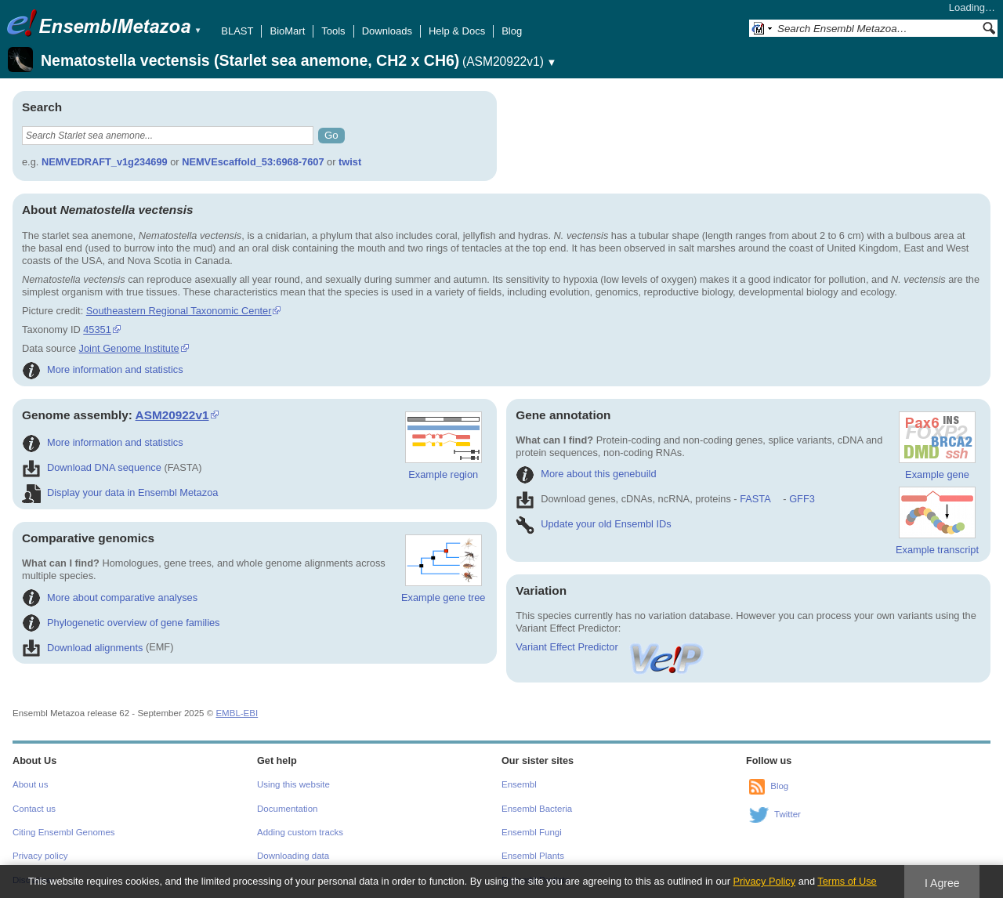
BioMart (287, 31)
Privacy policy (40, 855)
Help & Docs (457, 31)
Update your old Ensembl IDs (593, 524)
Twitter (787, 814)
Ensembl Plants (533, 855)
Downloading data (293, 855)
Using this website (293, 784)
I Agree (942, 883)
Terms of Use (846, 881)
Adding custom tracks (300, 832)
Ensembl (519, 784)
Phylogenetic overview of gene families (121, 622)
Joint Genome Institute (129, 348)
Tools (333, 31)
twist (350, 162)
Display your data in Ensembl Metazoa (120, 492)
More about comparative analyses (109, 597)
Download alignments (82, 648)
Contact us (34, 808)
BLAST (237, 31)
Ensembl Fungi (532, 832)
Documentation (287, 808)
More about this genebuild (586, 474)
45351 (97, 329)
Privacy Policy (764, 881)
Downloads (387, 31)
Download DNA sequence (91, 467)
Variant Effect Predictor (610, 647)
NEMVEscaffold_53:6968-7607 (253, 162)
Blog (512, 31)
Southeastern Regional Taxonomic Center (179, 311)
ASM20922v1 (172, 415)
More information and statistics (102, 369)
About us (30, 784)
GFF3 (801, 499)
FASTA (755, 499)
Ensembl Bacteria (537, 808)
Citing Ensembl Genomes (64, 832)
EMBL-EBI (236, 713)
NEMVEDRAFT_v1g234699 (105, 162)
